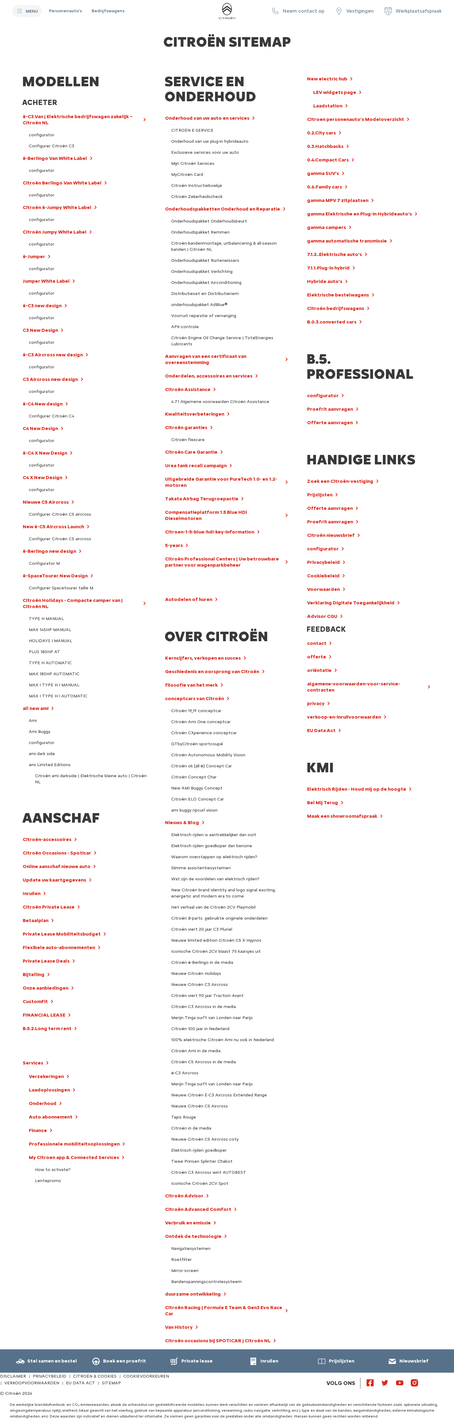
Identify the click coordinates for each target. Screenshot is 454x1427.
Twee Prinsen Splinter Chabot (202, 1161)
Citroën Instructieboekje (196, 185)
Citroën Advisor (184, 1196)
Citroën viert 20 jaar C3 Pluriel (201, 929)
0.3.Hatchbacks (325, 146)
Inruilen (31, 893)
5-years (174, 545)
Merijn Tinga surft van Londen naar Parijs (212, 1017)
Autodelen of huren (188, 599)
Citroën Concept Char (194, 777)
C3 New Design (40, 330)
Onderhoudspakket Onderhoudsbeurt (209, 221)
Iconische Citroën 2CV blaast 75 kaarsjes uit (216, 951)
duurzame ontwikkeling (193, 1294)
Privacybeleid (323, 562)
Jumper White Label (46, 281)
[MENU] (27, 11)
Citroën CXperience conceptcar (204, 732)
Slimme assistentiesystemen (201, 868)
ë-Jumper (34, 256)
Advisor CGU (322, 616)
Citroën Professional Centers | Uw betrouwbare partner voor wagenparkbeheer (222, 562)
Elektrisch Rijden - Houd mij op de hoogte (356, 789)
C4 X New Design (42, 477)
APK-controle (185, 326)
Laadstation (327, 106)
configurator (41, 135)
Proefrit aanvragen (330, 409)
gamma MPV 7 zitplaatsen (337, 200)
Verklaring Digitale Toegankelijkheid (350, 603)
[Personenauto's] (65, 11)
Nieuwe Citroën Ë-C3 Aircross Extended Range (219, 1095)
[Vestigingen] (354, 11)
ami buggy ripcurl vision (194, 810)
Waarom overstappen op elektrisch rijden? (214, 856)
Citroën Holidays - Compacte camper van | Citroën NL (73, 603)
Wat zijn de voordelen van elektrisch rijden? (215, 879)
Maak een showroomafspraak (342, 816)
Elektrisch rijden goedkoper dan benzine (211, 845)
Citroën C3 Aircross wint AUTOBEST (208, 1172)
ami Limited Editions (50, 764)
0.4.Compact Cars (328, 160)
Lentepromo (48, 1180)
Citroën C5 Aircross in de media (203, 1061)
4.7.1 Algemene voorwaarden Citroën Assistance (220, 401)
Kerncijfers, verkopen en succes (203, 658)
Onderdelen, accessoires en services (208, 376)
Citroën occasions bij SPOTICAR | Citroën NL (218, 1341)
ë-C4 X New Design (45, 453)
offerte (316, 657)
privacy (316, 703)
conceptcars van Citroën (194, 698)
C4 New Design (40, 428)
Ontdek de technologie (193, 1236)
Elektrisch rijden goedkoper (199, 1150)
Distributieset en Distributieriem (205, 293)
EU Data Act (321, 730)
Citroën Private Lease (49, 907)
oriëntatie (319, 670)
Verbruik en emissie (188, 1223)
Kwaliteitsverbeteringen (194, 414)
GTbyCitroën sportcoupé (197, 743)
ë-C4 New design (43, 404)
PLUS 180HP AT (44, 651)
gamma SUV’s (323, 173)
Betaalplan (35, 920)
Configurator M (44, 563)
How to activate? (53, 1169)
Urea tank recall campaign (196, 465)
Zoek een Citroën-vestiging (340, 481)
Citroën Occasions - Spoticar (57, 853)
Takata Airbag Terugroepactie (201, 499)
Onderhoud (42, 1103)
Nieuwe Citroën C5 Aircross (199, 1106)
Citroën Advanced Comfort (198, 1209)
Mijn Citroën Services (192, 163)
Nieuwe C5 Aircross (46, 502)
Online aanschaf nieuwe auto (56, 866)
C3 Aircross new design (50, 379)
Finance (38, 1130)
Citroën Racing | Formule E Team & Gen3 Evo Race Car (223, 1310)
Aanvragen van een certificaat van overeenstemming (205, 359)
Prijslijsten (320, 495)
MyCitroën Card (187, 174)
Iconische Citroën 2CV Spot (199, 1183)
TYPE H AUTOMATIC (50, 662)
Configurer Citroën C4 (51, 416)
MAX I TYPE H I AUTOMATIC (58, 696)
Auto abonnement (50, 1117)
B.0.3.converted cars (331, 322)
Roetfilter (181, 1259)
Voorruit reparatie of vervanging (203, 315)
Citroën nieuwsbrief (331, 535)
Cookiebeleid (323, 576)
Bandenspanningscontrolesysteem (206, 1281)
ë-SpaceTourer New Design (55, 576)
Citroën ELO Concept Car (197, 799)
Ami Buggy (39, 731)
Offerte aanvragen (330, 422)
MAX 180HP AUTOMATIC (54, 674)
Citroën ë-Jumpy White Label (57, 207)
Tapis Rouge (183, 1117)
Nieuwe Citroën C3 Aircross (199, 984)
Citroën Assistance (187, 389)
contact (316, 643)
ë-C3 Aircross (184, 1073)
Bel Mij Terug (322, 802)
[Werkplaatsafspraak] (412, 11)
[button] (297, 11)
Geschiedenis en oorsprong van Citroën (212, 671)
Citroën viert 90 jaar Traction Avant (207, 995)
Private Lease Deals (46, 961)
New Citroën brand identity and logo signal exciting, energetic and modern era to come (223, 893)
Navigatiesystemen (190, 1248)
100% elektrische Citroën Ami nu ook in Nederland (222, 1039)
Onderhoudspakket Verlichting (202, 271)
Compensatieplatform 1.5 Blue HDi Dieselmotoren (206, 515)
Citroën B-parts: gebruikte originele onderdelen (219, 918)
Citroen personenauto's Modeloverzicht (355, 119)
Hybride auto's (324, 281)
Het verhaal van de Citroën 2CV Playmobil (213, 907)
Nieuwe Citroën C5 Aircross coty (205, 1139)
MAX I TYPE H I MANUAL (54, 685)
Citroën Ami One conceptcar (201, 721)
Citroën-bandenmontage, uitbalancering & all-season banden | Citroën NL (224, 246)
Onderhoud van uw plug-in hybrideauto (209, 141)
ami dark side (42, 753)
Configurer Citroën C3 (51, 146)
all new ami (35, 708)
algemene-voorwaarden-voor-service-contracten (353, 687)
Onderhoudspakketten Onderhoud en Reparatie (222, 209)
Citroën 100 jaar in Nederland (200, 1028)
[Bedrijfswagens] (108, 11)
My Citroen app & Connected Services (74, 1157)
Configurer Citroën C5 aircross (60, 514)
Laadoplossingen (49, 1090)
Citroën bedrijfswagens (335, 308)
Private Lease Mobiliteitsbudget (62, 934)
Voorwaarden (323, 589)
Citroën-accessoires (47, 839)
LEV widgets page (334, 92)
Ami (33, 720)
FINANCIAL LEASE (44, 1015)
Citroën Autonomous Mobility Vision (208, 755)
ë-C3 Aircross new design (53, 355)
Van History (179, 1327)
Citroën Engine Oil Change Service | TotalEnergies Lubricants (222, 341)
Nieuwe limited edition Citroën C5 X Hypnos (216, 940)
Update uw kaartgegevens (54, 880)
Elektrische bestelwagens (338, 295)
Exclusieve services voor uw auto (205, 152)
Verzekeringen (46, 1076)
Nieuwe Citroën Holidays (196, 973)
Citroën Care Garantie (191, 452)
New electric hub (327, 79)
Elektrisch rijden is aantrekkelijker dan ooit (213, 834)
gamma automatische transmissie (347, 241)
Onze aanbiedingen (45, 988)
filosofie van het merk (191, 685)
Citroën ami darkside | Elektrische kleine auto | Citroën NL (91, 779)
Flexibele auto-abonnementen (59, 947)
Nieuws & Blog (182, 822)
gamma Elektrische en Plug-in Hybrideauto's (359, 214)
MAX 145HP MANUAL (50, 629)
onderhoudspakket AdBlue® (199, 304)
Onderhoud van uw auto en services (207, 118)
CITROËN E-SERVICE (192, 130)
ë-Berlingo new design (49, 551)
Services (33, 1063)
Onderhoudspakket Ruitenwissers (205, 260)
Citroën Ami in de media (196, 1050)
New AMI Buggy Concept (196, 788)
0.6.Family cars (324, 187)
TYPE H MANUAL (46, 618)
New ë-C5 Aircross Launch (53, 526)
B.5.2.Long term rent (47, 1028)
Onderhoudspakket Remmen (200, 232)
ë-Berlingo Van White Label (55, 158)
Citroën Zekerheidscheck (197, 196)
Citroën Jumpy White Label (55, 232)
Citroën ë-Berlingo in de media (202, 962)
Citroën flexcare (188, 439)
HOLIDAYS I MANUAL (50, 640)
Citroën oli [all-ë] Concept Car (201, 766)
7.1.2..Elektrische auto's (334, 254)
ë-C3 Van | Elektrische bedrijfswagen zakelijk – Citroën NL (78, 120)
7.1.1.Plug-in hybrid (328, 268)
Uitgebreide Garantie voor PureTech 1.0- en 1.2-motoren (221, 482)
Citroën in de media (191, 1128)
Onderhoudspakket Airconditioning (206, 282)
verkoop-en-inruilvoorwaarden (344, 717)
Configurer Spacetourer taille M (61, 588)
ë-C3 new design (42, 305)
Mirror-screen (184, 1270)
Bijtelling (33, 974)
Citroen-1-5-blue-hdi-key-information (209, 532)
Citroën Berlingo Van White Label (62, 183)
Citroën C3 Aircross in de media (203, 1006)
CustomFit (35, 1001)
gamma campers (326, 227)
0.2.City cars (321, 133)
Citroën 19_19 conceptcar (196, 710)
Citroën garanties (186, 427)
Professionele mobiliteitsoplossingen (74, 1144)
